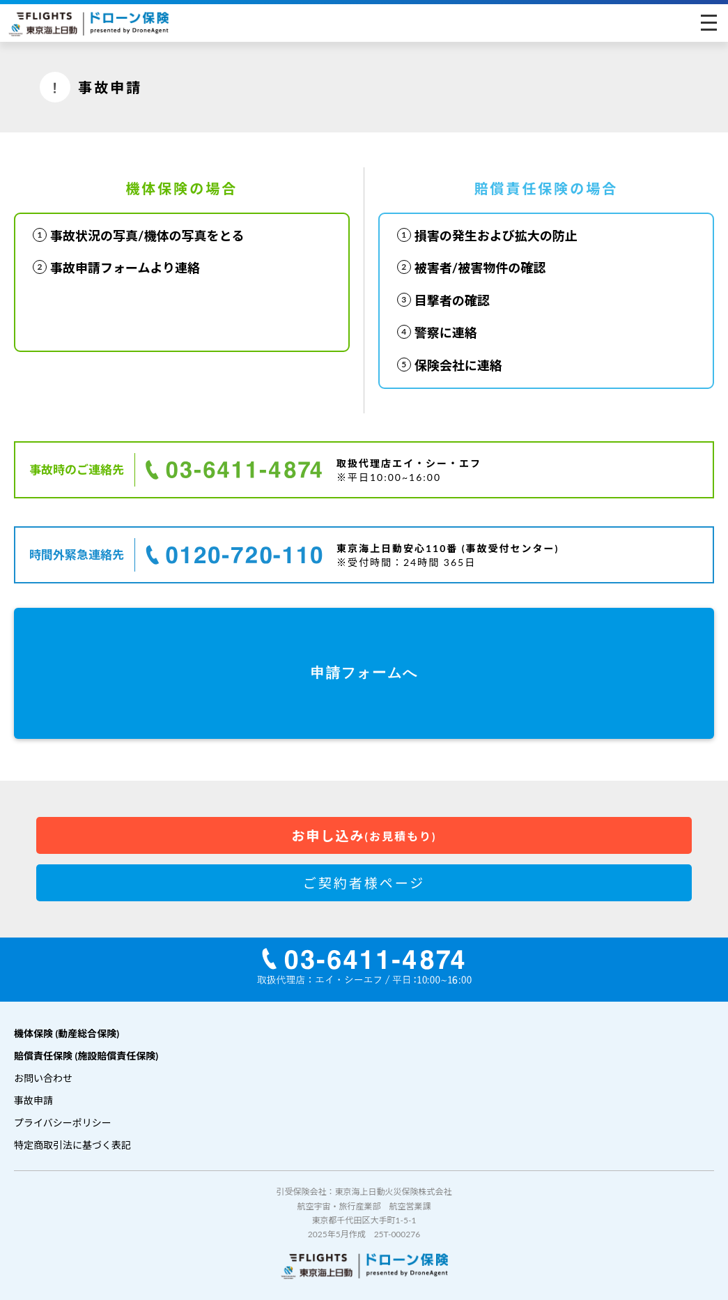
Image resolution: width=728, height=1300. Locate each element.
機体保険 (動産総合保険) (66, 1033)
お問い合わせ (43, 1078)
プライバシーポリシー (62, 1123)
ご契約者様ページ (364, 883)
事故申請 (33, 1100)
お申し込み (364, 835)
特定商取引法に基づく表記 (72, 1145)
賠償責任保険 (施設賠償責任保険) (86, 1056)
